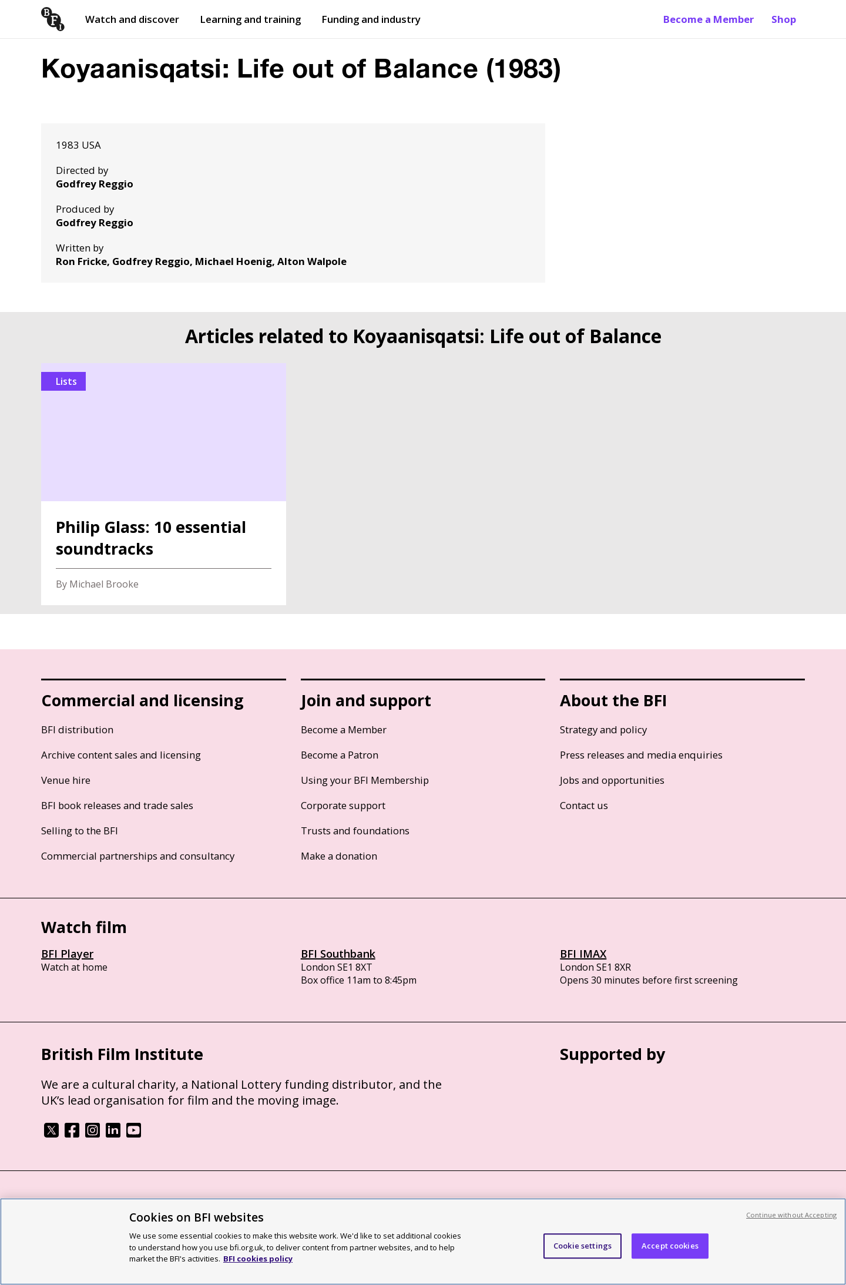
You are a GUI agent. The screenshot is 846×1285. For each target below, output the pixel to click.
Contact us (584, 805)
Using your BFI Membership (365, 780)
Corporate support (343, 805)
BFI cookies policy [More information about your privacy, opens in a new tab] (258, 1258)
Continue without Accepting (791, 1214)
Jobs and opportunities (612, 780)
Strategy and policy (603, 729)
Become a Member (708, 19)
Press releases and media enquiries (641, 754)
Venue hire (65, 780)
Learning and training (250, 19)
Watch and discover (132, 19)
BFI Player (67, 954)
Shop (783, 19)
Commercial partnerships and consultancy (137, 856)
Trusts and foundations (355, 830)
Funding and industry (371, 19)
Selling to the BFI (79, 830)
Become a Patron (339, 754)
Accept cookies (670, 1245)
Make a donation (339, 856)
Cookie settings (582, 1245)
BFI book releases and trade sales (117, 805)
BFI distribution (77, 729)
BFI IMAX (583, 954)
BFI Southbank (338, 954)
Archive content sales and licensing (121, 754)
